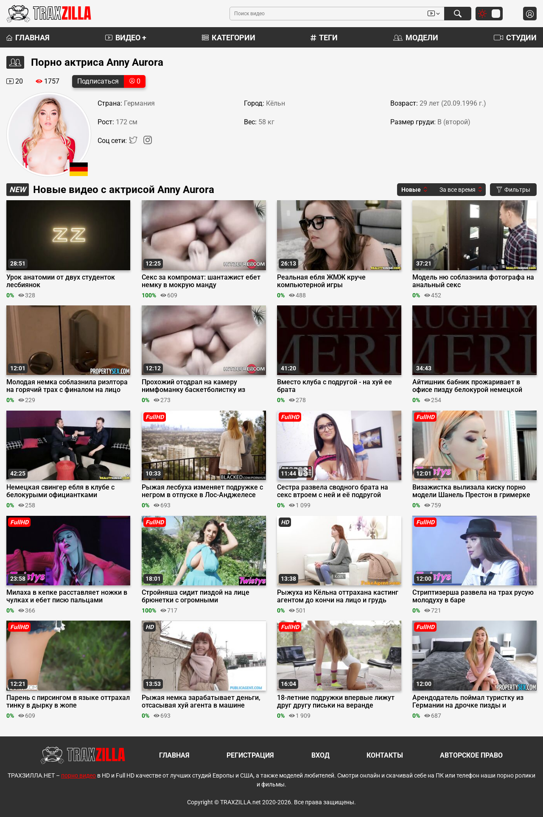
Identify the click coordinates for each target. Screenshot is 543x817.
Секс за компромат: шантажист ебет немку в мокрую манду (201, 281)
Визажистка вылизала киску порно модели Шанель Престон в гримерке (471, 491)
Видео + (125, 37)
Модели (415, 37)
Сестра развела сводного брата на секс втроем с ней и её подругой (332, 491)
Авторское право (471, 755)
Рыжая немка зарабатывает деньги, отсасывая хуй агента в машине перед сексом (201, 701)
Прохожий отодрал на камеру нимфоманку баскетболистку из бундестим (193, 386)
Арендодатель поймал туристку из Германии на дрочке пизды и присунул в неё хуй (467, 701)
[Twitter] (134, 142)
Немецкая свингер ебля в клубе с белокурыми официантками (60, 491)
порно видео (78, 775)
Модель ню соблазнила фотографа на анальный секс (473, 281)
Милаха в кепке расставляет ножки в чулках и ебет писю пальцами (66, 596)
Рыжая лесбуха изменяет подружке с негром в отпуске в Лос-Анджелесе (202, 491)
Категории (228, 37)
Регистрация (250, 755)
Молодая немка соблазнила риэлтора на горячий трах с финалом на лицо (67, 386)
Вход (320, 755)
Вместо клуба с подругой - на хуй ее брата (334, 386)
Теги (324, 37)
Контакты (385, 755)
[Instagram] (147, 142)
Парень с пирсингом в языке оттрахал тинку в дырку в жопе (68, 701)
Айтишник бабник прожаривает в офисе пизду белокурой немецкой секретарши (467, 386)
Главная (28, 37)
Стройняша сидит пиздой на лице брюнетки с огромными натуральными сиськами (195, 596)
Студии (515, 37)
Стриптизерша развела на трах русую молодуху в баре (473, 596)
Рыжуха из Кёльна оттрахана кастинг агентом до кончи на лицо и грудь (337, 596)
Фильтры (513, 189)
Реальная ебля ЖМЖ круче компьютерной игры (321, 281)
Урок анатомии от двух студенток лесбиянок (60, 281)
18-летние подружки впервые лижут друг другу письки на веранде (336, 701)
